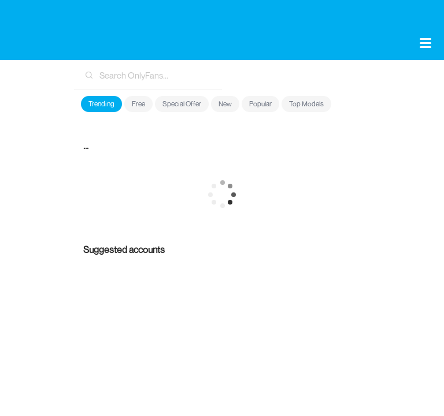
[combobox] (148, 75)
